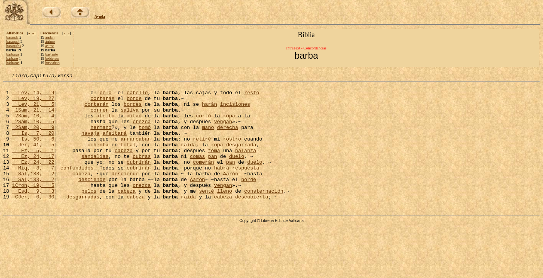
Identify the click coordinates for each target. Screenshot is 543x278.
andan (49, 37)
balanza (245, 165)
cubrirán (139, 179)
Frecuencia (50, 33)
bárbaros (12, 63)
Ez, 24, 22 (33, 179)
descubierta (251, 220)
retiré (202, 151)
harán (209, 109)
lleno (224, 213)
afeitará (114, 144)
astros (49, 46)
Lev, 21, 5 (33, 109)
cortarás (102, 102)
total (128, 158)
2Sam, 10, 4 (33, 123)
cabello (137, 95)
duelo (236, 172)
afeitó (106, 123)
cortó (203, 123)
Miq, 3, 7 (33, 186)
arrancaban (135, 151)
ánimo (50, 41)
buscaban (52, 63)
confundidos (76, 186)
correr (99, 116)
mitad (134, 123)
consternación (263, 213)
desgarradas (83, 220)
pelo (106, 95)
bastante (51, 54)
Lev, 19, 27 (33, 102)
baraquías (13, 46)
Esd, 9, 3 (33, 213)
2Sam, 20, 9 (33, 137)
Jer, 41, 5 (33, 158)
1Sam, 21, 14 (33, 116)
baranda (12, 37)
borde (134, 102)
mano (208, 137)
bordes (133, 109)
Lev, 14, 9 (33, 95)
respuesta (245, 186)
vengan (223, 130)
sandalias (95, 172)
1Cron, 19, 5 (33, 206)
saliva (129, 116)
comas (197, 172)
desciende (125, 193)
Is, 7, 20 (33, 144)
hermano (101, 137)
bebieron (52, 58)
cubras (141, 172)
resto (251, 95)
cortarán (97, 109)
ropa (229, 123)
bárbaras (12, 54)
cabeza (124, 165)
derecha (227, 137)
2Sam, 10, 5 (33, 130)
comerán (203, 179)
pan (212, 172)
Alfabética (14, 33)
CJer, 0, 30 (33, 220)
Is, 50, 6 (33, 151)
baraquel (12, 41)
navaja (90, 144)
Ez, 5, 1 (33, 165)
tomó (145, 137)
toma (214, 165)
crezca (141, 130)
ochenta (98, 158)
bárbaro (12, 58)
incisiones (235, 109)
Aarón (230, 193)
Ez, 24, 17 (33, 172)
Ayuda (100, 16)
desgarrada (241, 158)
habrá (221, 186)
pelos (89, 213)
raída (188, 158)
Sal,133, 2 (33, 193)
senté (206, 213)
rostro (232, 151)
